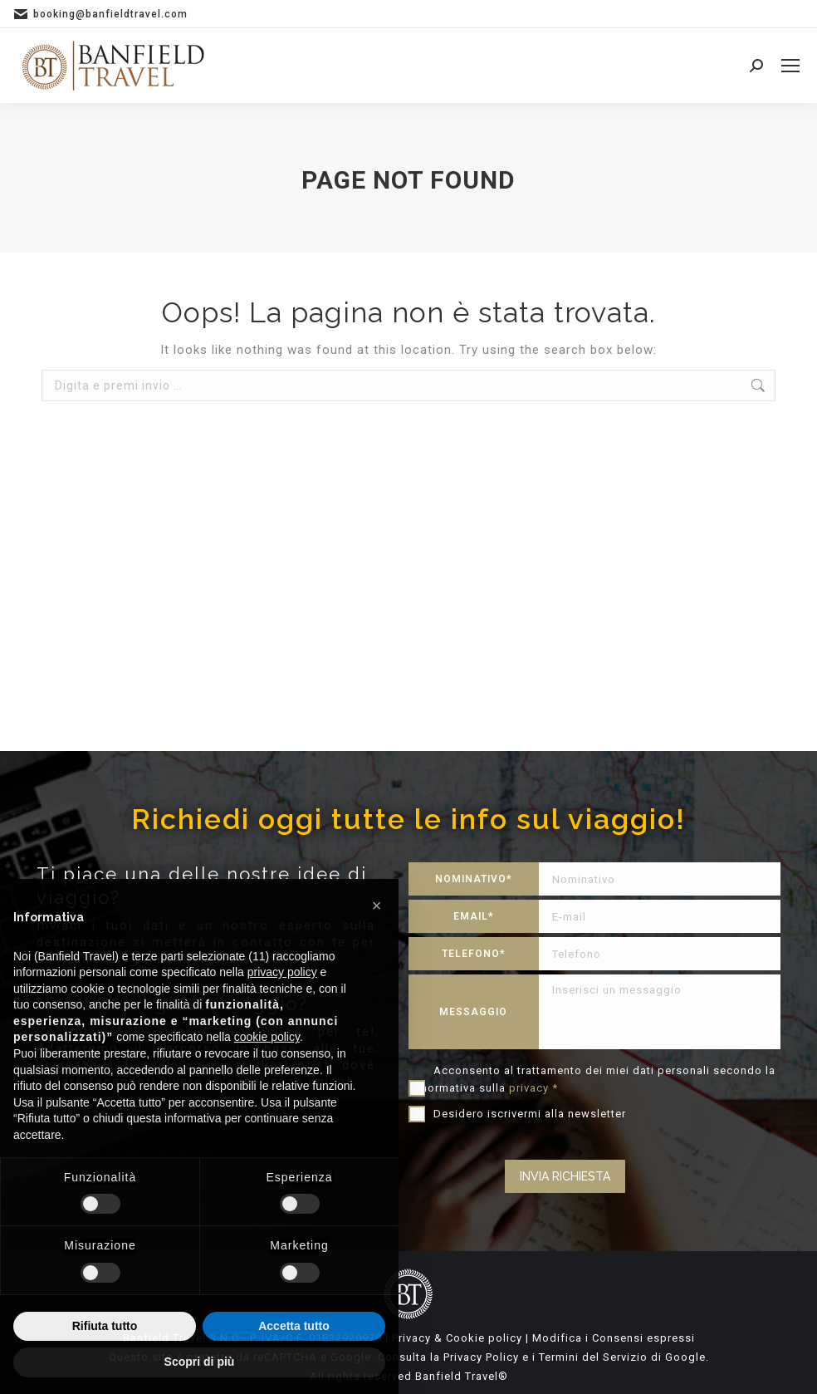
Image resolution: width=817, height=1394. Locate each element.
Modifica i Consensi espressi (613, 1338)
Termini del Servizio (593, 1357)
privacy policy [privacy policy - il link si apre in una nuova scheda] (282, 972)
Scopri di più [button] (199, 1361)
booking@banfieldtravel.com (110, 14)
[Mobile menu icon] (790, 66)
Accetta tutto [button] (294, 1326)
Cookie (465, 1338)
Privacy (411, 1338)
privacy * (533, 1088)
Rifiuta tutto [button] (105, 1326)
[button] (377, 905)
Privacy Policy (481, 1357)
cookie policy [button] (267, 1036)
